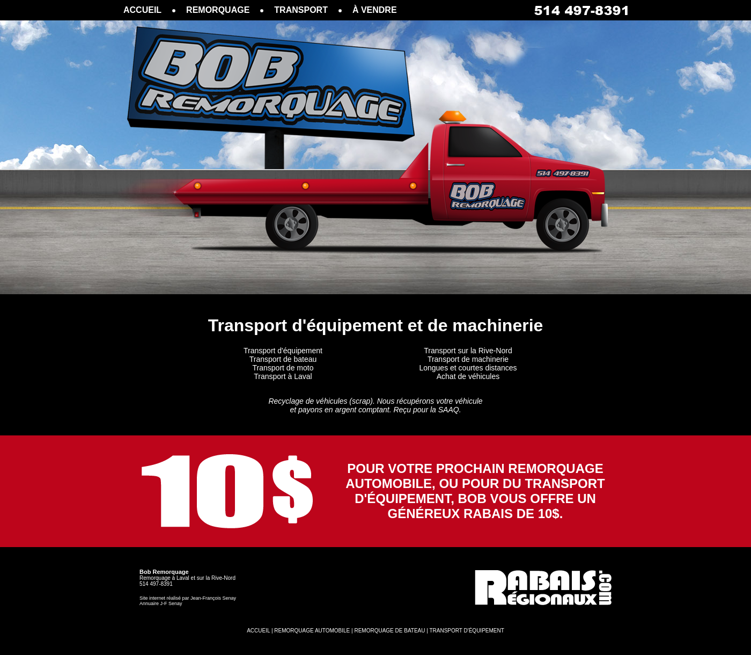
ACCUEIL (142, 9)
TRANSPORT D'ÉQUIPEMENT (466, 631)
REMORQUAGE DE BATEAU (389, 631)
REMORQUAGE (217, 9)
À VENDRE (374, 9)
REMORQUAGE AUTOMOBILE (312, 631)
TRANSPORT (301, 9)
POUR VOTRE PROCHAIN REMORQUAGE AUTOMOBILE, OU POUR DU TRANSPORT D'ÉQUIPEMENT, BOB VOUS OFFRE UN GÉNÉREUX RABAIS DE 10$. (475, 491)
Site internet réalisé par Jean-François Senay (187, 598)
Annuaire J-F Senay (160, 603)
